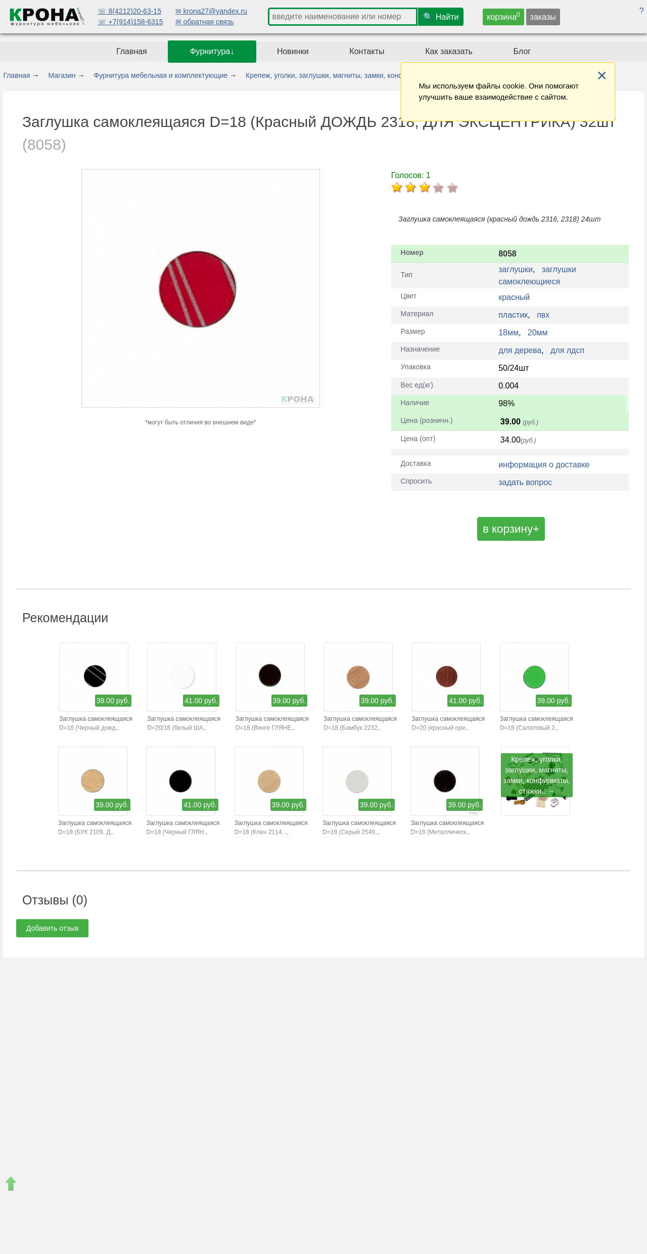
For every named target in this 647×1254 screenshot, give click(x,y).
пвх (543, 315)
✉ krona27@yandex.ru (211, 11)
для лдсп (567, 350)
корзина (503, 16)
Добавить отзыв (52, 928)
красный (514, 297)
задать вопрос (525, 482)
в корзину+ (511, 529)
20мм (538, 332)
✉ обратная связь (204, 22)
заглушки (515, 269)
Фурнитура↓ (212, 51)
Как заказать (449, 51)
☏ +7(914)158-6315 (130, 22)
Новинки (293, 51)
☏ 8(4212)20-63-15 (129, 11)
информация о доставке (543, 464)
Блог (522, 51)
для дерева (519, 350)
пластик (513, 315)
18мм (508, 332)
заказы (543, 17)
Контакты (366, 51)
